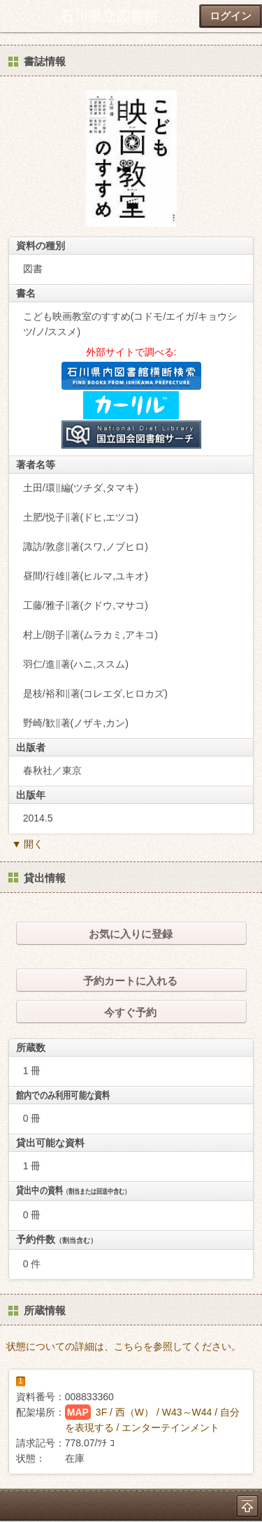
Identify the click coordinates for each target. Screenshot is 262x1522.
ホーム (15, 16)
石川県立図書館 (109, 16)
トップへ (247, 1506)
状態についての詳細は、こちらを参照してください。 (123, 1346)
